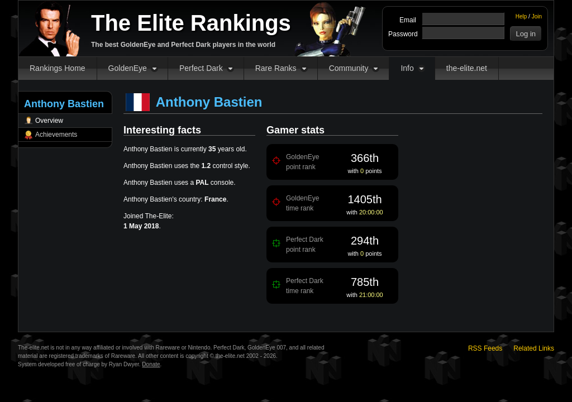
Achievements (56, 134)
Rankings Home (57, 68)
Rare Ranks (276, 68)
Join (537, 16)
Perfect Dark (201, 68)
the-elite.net (466, 68)
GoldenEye (127, 68)
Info (407, 68)
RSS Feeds (485, 348)
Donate (151, 364)
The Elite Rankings (191, 23)
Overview (49, 121)
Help (521, 16)
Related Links (533, 348)
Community (349, 68)
